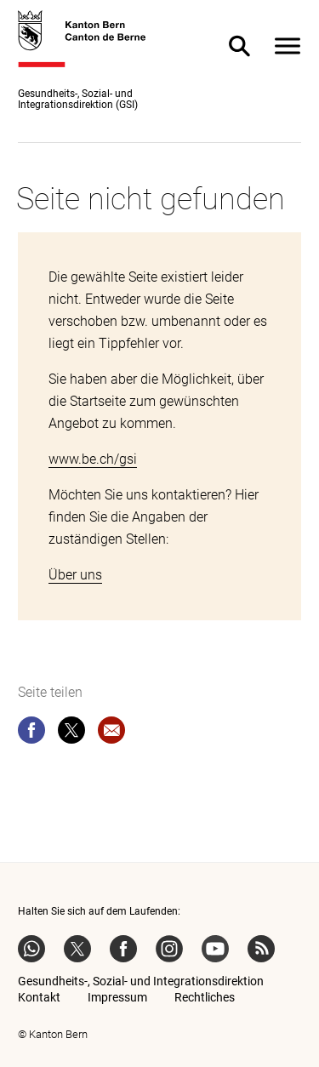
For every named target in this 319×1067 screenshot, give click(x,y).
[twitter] (71, 733)
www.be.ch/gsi (92, 459)
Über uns (75, 575)
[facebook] (31, 733)
